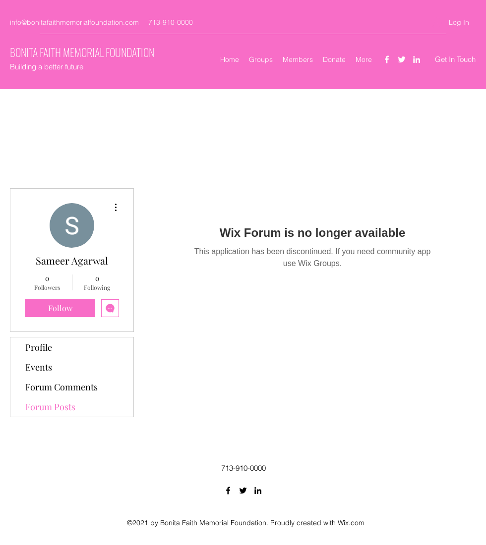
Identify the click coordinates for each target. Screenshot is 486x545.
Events (38, 367)
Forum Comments (61, 387)
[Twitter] (402, 59)
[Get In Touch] (455, 60)
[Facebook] (387, 59)
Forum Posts (50, 407)
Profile (38, 347)
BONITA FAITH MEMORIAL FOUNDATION (82, 52)
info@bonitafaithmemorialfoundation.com (74, 22)
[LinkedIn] (417, 59)
